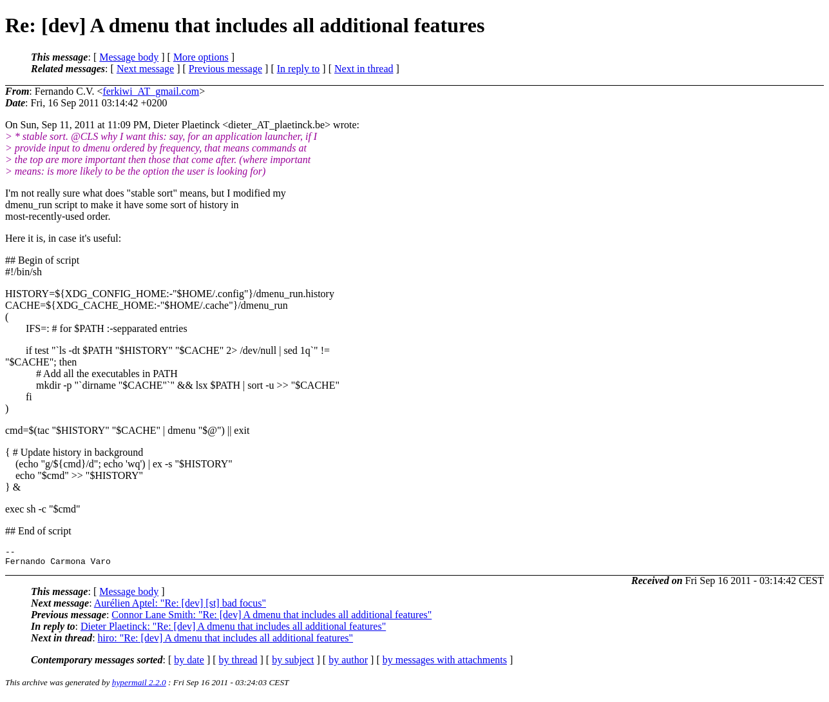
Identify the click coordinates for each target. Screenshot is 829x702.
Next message (145, 68)
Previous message (225, 68)
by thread (238, 663)
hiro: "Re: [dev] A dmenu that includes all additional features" (226, 641)
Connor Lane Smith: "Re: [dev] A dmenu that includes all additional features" (271, 618)
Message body (128, 57)
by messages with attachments (445, 663)
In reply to (298, 68)
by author (348, 663)
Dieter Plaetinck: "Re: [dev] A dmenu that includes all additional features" (233, 630)
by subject (293, 663)
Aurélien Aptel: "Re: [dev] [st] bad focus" (180, 606)
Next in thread (364, 68)
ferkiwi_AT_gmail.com (150, 91)
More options (201, 57)
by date (189, 663)
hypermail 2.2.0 (139, 686)
